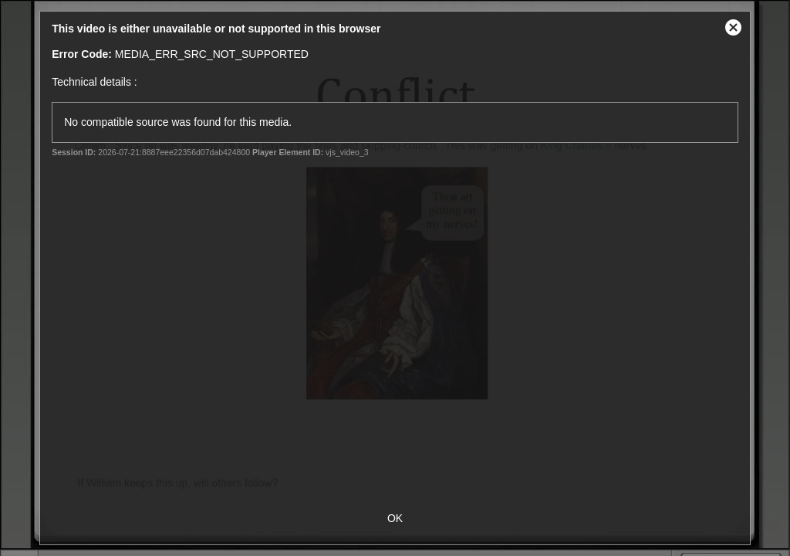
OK (395, 518)
